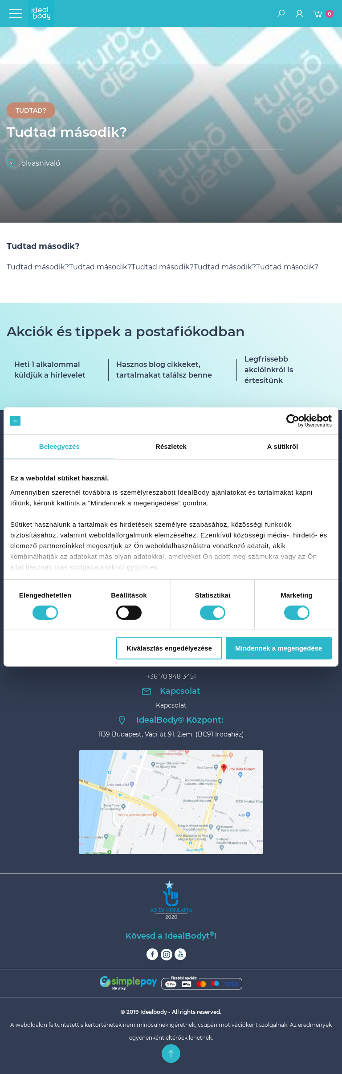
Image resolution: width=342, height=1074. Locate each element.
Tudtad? (31, 110)
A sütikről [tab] (282, 446)
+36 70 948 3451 (171, 676)
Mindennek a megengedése (278, 648)
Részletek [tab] (171, 446)
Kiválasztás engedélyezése (169, 648)
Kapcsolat (171, 705)
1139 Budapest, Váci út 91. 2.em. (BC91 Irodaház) (171, 734)
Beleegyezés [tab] (59, 446)
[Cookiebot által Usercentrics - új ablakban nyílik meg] (293, 420)
